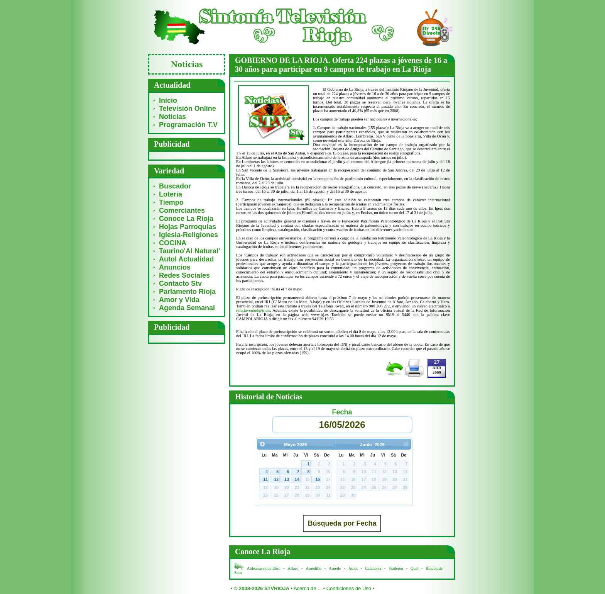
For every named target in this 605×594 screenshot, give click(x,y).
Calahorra (373, 568)
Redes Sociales (184, 275)
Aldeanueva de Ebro (264, 568)
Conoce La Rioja (186, 218)
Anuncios (175, 267)
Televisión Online (187, 108)
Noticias (172, 116)
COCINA (172, 243)
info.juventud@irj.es (253, 310)
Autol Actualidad (186, 259)
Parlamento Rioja (187, 291)
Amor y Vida (179, 300)
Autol (353, 568)
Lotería (170, 194)
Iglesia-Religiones (188, 235)
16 (317, 479)
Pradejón (396, 568)
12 (276, 479)
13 (286, 479)
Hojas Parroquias (187, 227)
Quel (415, 568)
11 (265, 479)
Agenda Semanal (187, 308)
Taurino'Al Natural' (189, 251)
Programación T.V (188, 125)
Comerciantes (182, 210)
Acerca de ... (308, 588)
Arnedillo (313, 568)
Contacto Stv (180, 283)
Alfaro (293, 568)
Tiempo (171, 202)
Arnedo (335, 568)
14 (297, 479)
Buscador (175, 186)
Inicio (168, 100)
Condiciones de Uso (348, 588)
